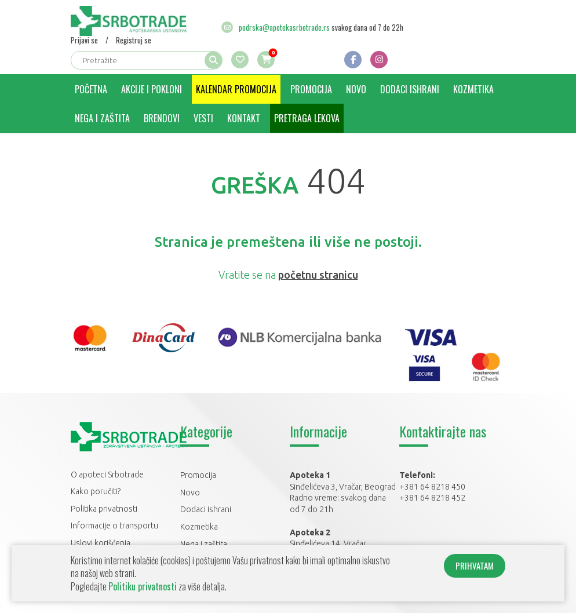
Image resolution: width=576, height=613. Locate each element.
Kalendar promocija (236, 89)
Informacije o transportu (114, 525)
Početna (91, 89)
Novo (356, 89)
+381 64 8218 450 (432, 486)
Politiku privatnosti (142, 586)
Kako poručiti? (96, 491)
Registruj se (133, 40)
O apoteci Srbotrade (107, 474)
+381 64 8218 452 (432, 497)
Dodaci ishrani (409, 89)
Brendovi (162, 118)
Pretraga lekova (307, 118)
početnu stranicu (318, 274)
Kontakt (243, 118)
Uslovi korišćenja (100, 543)
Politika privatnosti (104, 508)
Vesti (203, 118)
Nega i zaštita (102, 118)
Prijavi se (84, 40)
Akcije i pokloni (151, 89)
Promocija (311, 89)
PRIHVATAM (474, 565)
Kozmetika (473, 89)
